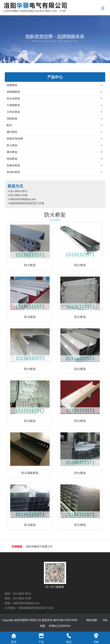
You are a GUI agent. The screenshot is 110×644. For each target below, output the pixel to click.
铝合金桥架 (54, 98)
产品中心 (90, 58)
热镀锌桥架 (54, 165)
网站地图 (91, 620)
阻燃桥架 (54, 85)
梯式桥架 (54, 152)
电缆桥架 (54, 158)
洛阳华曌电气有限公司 (39, 546)
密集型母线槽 (54, 138)
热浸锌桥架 (54, 172)
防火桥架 (104, 58)
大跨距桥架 (54, 112)
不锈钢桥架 (54, 105)
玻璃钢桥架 (54, 92)
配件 (54, 125)
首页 (79, 58)
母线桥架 (54, 118)
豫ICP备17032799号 (65, 620)
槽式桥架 (54, 132)
